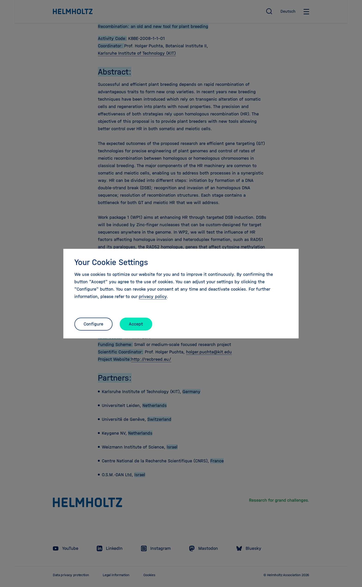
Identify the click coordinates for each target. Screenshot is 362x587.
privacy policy (153, 296)
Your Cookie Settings (111, 262)
